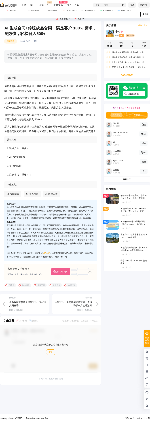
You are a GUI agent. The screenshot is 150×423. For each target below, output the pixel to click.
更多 (79, 18)
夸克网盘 (33, 218)
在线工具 (44, 3)
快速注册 (144, 5)
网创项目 (14, 10)
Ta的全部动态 (126, 75)
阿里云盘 (53, 218)
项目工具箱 (73, 5)
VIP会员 (46, 277)
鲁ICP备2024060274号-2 (37, 418)
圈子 (32, 5)
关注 (139, 25)
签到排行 (127, 179)
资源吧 (19, 418)
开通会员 (58, 3)
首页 (23, 5)
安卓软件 (106, 10)
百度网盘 (14, 218)
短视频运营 (33, 10)
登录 (132, 5)
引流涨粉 (70, 10)
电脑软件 (88, 10)
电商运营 (52, 10)
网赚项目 (10, 41)
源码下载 (124, 10)
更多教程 (63, 18)
